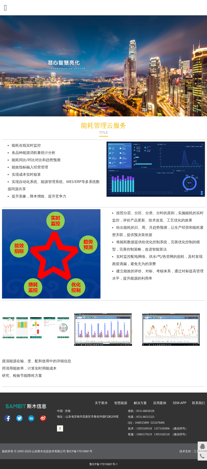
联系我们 (198, 403)
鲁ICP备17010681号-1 (103, 464)
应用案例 (159, 403)
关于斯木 (101, 403)
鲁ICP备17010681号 (79, 451)
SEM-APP (179, 403)
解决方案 (140, 403)
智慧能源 (120, 403)
